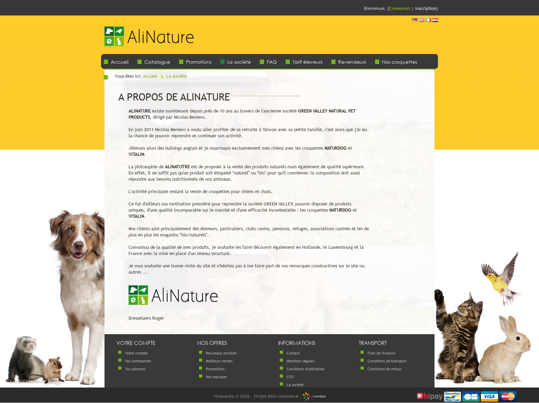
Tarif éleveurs (307, 62)
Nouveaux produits (221, 353)
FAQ (272, 62)
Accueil (120, 62)
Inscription (425, 8)
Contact (293, 353)
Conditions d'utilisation (305, 369)
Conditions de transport (386, 361)
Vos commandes (138, 361)
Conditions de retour (384, 369)
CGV (290, 377)
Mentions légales (300, 361)
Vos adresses (135, 369)
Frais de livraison (381, 353)
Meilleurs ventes (219, 361)
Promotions (198, 62)
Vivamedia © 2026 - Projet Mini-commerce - (269, 396)
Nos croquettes (399, 62)
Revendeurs (352, 62)
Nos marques (216, 377)
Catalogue (157, 62)
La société (239, 62)
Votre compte (136, 353)
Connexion (399, 8)
